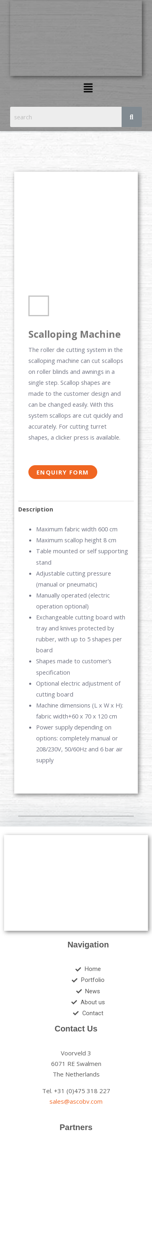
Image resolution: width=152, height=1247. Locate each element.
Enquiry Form (62, 472)
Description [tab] (35, 509)
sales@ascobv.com (76, 1101)
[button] (88, 88)
